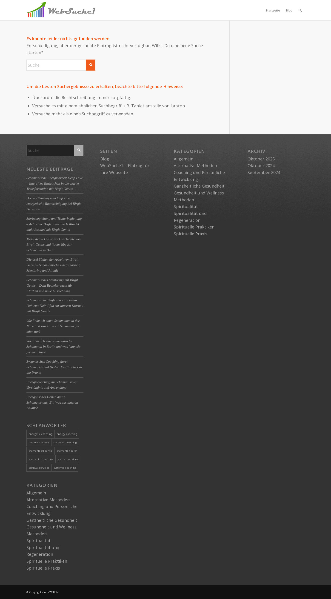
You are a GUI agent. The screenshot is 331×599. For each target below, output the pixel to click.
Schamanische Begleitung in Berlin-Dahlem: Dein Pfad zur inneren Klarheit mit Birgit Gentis (54, 305)
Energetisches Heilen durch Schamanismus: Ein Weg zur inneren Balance (52, 402)
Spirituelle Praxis (43, 568)
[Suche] (300, 10)
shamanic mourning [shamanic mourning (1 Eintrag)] (41, 459)
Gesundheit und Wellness (51, 527)
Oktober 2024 (261, 165)
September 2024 (264, 172)
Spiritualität (38, 540)
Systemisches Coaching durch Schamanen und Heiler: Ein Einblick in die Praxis (54, 366)
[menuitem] (300, 10)
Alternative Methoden (48, 499)
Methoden (36, 533)
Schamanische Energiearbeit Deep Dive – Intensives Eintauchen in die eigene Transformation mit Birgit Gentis (54, 183)
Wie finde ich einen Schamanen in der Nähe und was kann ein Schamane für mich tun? (53, 326)
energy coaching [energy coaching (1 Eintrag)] (67, 434)
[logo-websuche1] (60, 10)
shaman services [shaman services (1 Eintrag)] (67, 459)
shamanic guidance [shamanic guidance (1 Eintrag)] (40, 450)
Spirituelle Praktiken (46, 561)
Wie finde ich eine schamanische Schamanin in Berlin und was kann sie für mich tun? (53, 346)
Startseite (272, 10)
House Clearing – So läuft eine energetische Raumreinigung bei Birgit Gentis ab (53, 203)
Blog (289, 10)
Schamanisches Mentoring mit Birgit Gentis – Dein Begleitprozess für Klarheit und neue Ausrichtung (52, 285)
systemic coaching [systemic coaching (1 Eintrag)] (65, 467)
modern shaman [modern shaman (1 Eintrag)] (39, 442)
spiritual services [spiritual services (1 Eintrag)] (39, 467)
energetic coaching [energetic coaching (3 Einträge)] (40, 434)
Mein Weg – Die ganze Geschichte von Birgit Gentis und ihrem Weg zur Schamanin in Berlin (53, 244)
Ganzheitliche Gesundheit (51, 520)
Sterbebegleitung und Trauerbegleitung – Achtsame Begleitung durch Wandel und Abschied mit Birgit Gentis (54, 224)
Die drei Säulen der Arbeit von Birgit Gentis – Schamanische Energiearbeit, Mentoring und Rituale (53, 264)
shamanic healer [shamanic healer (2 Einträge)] (67, 450)
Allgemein (36, 493)
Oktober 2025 (261, 159)
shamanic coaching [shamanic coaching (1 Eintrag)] (65, 442)
